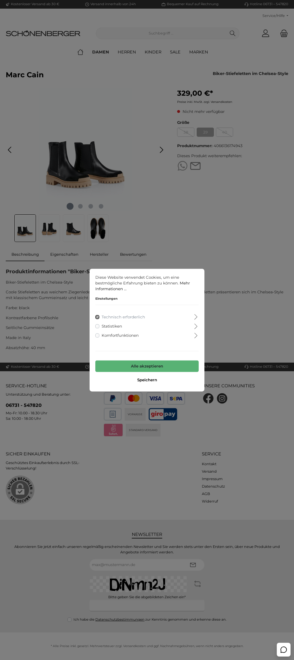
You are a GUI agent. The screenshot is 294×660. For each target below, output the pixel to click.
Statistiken (112, 326)
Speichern (147, 380)
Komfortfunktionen (120, 335)
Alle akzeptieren (147, 366)
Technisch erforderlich (123, 317)
